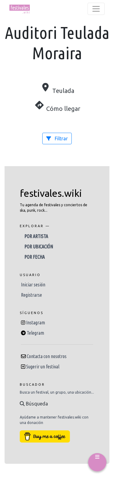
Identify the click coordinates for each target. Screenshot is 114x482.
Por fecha (34, 257)
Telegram (35, 333)
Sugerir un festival (42, 366)
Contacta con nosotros (47, 356)
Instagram (35, 322)
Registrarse (31, 295)
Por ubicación (38, 246)
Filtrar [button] (57, 138)
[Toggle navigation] (96, 9)
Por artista (36, 236)
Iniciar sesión (33, 284)
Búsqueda (34, 403)
